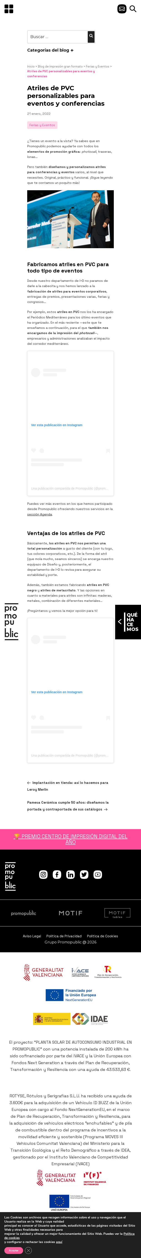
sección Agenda (39, 514)
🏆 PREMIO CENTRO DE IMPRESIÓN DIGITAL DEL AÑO (71, 839)
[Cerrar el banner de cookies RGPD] (28, 1250)
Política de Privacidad (64, 936)
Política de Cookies (102, 936)
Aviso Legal (32, 936)
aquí (59, 1242)
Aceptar (14, 1250)
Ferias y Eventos (97, 66)
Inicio (31, 66)
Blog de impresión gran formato (60, 66)
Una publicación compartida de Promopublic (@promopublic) (74, 488)
